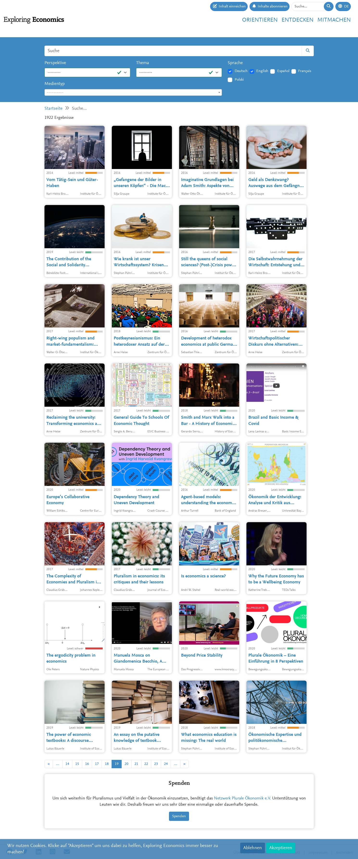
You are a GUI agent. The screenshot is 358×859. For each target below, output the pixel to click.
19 (117, 764)
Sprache (235, 63)
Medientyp (54, 84)
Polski (239, 80)
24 (166, 764)
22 (146, 764)
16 (87, 764)
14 (67, 764)
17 (97, 764)
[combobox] (133, 92)
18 (107, 764)
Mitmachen (334, 20)
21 (136, 764)
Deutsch (241, 71)
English (262, 71)
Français (304, 71)
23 (156, 764)
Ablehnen (252, 848)
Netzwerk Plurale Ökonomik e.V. (242, 798)
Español (283, 71)
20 (126, 764)
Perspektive (55, 63)
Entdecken (298, 20)
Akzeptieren (280, 848)
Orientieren (260, 20)
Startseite (53, 108)
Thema (142, 63)
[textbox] (133, 92)
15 (77, 764)
